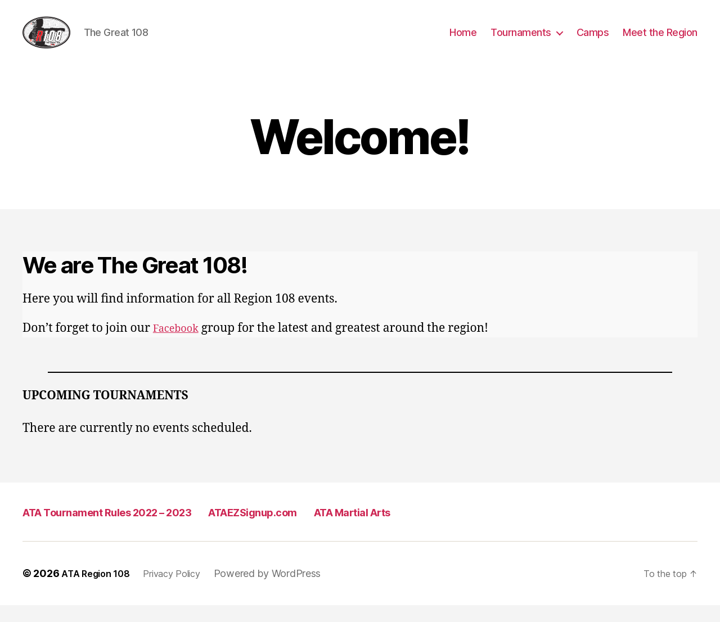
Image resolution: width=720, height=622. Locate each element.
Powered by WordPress (282, 590)
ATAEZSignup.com (319, 528)
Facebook (179, 345)
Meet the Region (660, 41)
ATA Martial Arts (444, 528)
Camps (593, 41)
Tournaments (520, 41)
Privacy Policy (183, 590)
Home (462, 41)
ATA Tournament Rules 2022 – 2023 (133, 528)
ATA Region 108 (99, 590)
